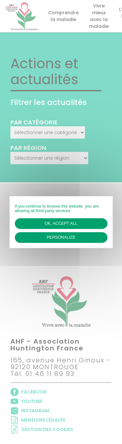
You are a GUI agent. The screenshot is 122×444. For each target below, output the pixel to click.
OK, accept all (61, 223)
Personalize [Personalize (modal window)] (61, 237)
